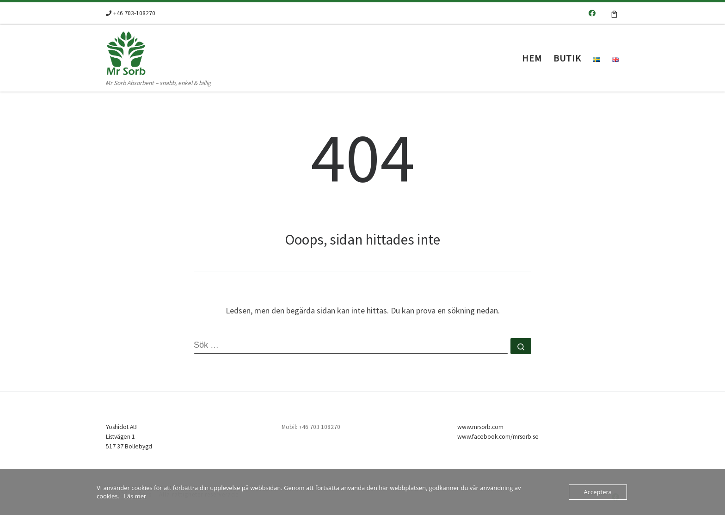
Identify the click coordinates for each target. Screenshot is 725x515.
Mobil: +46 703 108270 (311, 427)
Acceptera (598, 492)
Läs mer (135, 496)
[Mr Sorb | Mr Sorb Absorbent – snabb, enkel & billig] (163, 51)
